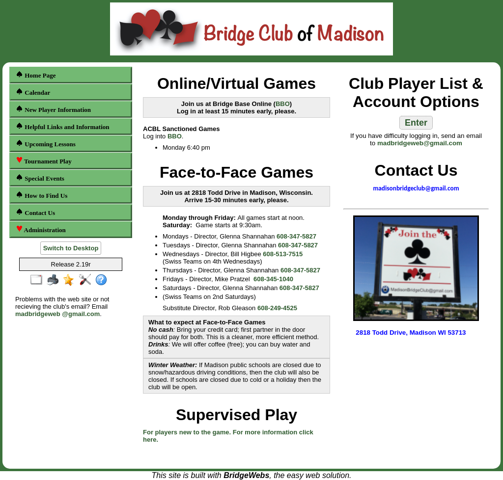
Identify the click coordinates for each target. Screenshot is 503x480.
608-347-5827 (296, 236)
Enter (416, 123)
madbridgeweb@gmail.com (419, 143)
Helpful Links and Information (63, 126)
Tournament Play (44, 161)
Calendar (33, 92)
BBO (283, 103)
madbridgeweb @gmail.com (57, 314)
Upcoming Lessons (46, 143)
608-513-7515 (283, 254)
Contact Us (35, 212)
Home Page (36, 75)
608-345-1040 (273, 279)
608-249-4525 (277, 308)
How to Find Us (41, 195)
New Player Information (53, 109)
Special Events (40, 178)
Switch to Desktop (71, 248)
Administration (41, 229)
